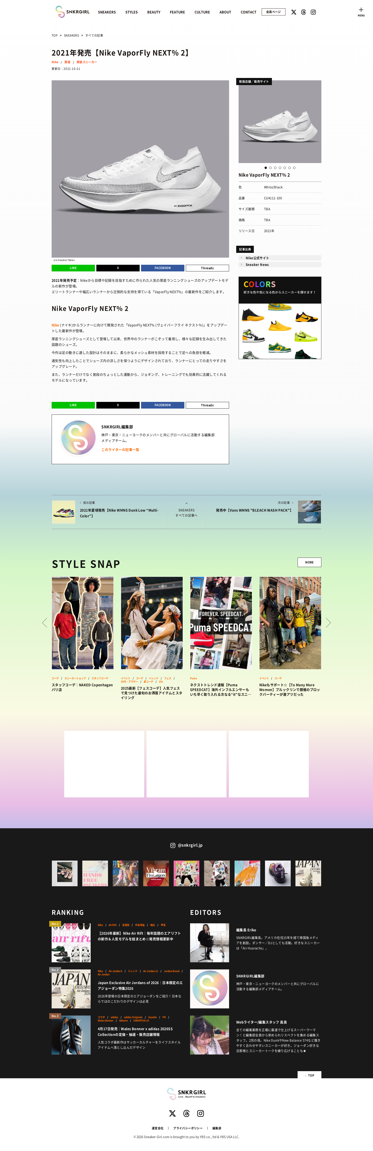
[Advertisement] (104, 764)
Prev (44, 622)
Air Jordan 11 (150, 971)
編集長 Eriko (246, 929)
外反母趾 (140, 925)
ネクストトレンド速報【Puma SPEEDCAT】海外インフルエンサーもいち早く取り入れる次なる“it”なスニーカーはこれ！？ (220, 689)
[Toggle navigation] (361, 11)
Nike (55, 62)
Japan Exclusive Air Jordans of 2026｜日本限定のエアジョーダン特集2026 (140, 985)
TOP (55, 35)
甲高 (163, 925)
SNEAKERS (107, 12)
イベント (125, 678)
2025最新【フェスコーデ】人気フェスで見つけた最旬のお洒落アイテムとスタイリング (151, 693)
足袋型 (125, 925)
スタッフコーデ (100, 678)
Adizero (123, 1020)
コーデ (55, 678)
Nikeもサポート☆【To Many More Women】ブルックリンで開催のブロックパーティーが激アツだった (289, 689)
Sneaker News (257, 264)
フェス (167, 678)
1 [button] (266, 168)
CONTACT (248, 12)
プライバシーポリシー (188, 1128)
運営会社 (157, 1128)
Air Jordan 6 (115, 971)
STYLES (131, 12)
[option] (280, 121)
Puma (193, 678)
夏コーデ (148, 681)
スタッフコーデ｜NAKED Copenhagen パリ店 (82, 687)
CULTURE (202, 12)
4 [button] (280, 168)
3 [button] (275, 168)
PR (164, 1017)
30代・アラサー (129, 681)
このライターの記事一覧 (120, 449)
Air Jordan (103, 974)
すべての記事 (94, 35)
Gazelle (152, 1017)
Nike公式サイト (257, 257)
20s (161, 681)
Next (328, 622)
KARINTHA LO (141, 1020)
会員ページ (273, 12)
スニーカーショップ (75, 678)
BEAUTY (153, 12)
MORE (309, 562)
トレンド (153, 678)
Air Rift (113, 925)
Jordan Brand (171, 971)
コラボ (101, 1017)
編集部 (216, 1128)
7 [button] (294, 168)
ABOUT (225, 12)
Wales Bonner (105, 1020)
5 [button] (285, 168)
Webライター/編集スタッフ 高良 (261, 1022)
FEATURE (177, 12)
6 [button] (289, 168)
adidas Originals (133, 1017)
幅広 (152, 925)
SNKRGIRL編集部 (250, 975)
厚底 (67, 62)
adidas (114, 1017)
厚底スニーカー (87, 62)
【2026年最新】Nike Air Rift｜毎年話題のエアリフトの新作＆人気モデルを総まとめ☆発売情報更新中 (139, 936)
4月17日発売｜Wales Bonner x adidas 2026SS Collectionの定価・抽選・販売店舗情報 (135, 1031)
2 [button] (270, 168)
